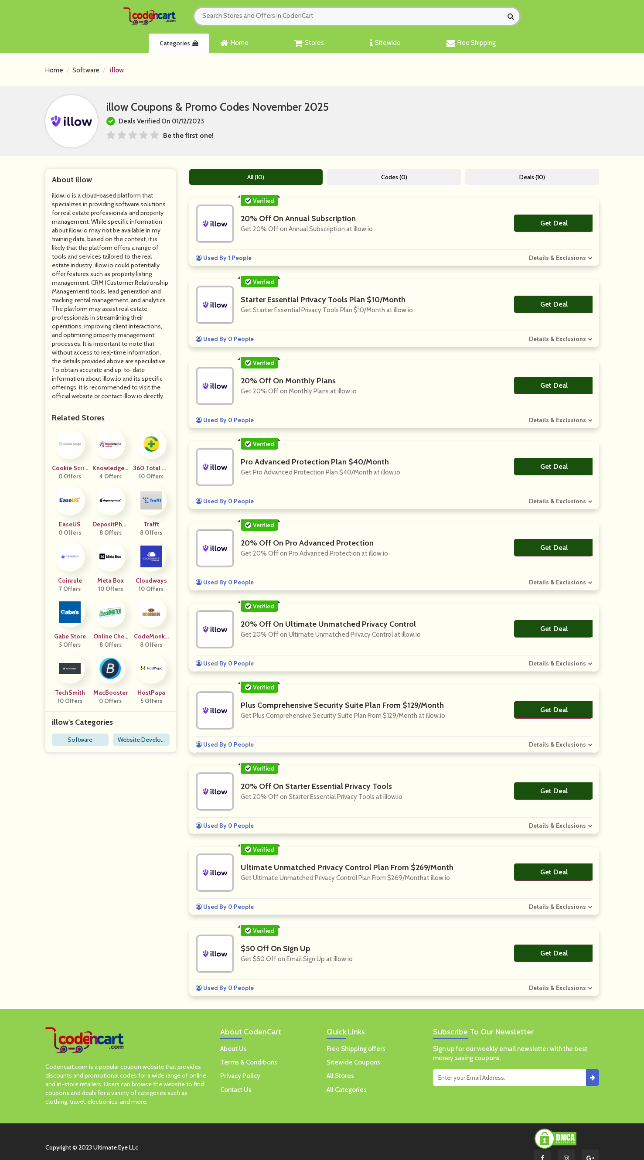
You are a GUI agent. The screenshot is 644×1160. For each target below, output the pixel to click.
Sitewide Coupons (353, 1062)
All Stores (340, 1076)
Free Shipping (471, 43)
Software (85, 70)
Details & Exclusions (557, 258)
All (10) (255, 177)
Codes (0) (394, 177)
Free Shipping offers (356, 1049)
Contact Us (236, 1090)
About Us (233, 1049)
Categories (179, 43)
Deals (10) (532, 177)
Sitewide (385, 43)
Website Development (141, 741)
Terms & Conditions (248, 1062)
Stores (309, 43)
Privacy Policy (240, 1076)
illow (117, 70)
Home (234, 43)
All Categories (347, 1090)
